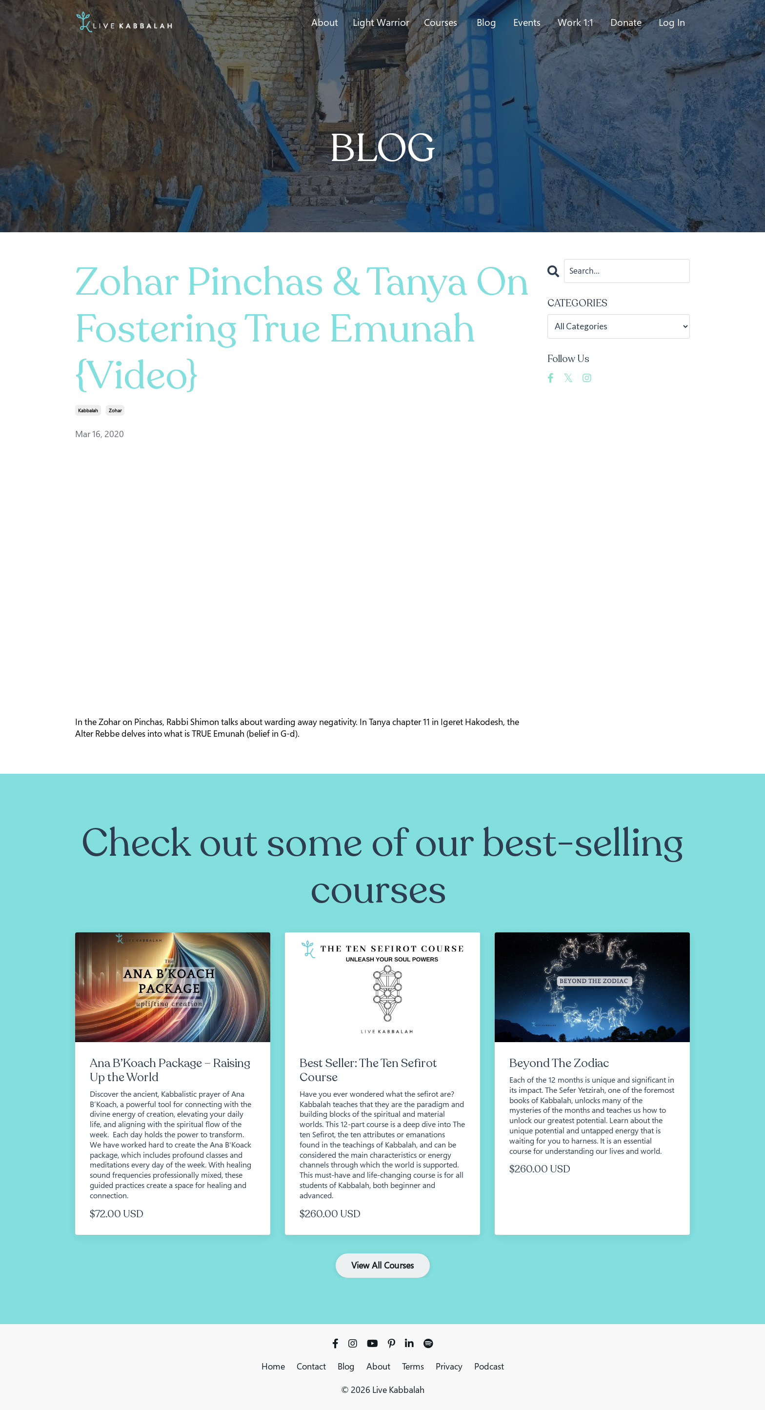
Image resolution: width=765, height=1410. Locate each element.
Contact (311, 1366)
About (324, 22)
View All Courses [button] (382, 1265)
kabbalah (88, 410)
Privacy (449, 1366)
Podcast (489, 1366)
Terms (413, 1366)
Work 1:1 (575, 22)
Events (527, 22)
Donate (626, 22)
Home (273, 1366)
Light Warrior (381, 22)
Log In (672, 22)
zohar (115, 410)
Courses (440, 22)
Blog (486, 22)
